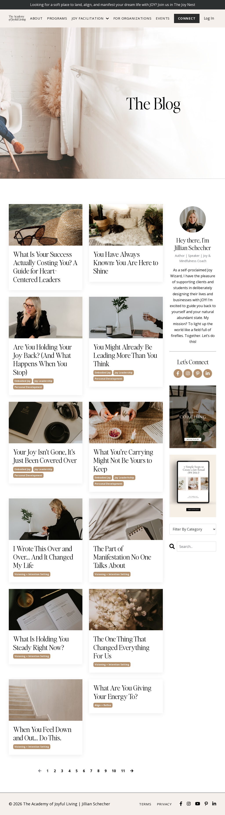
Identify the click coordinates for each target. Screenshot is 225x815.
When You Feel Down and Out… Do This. (42, 733)
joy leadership (43, 380)
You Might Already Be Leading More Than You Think (125, 355)
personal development (28, 387)
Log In (208, 18)
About (36, 18)
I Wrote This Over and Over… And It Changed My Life (43, 557)
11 (123, 770)
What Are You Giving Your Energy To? (122, 692)
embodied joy (23, 380)
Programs (57, 18)
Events (162, 18)
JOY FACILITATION (90, 18)
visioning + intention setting (32, 574)
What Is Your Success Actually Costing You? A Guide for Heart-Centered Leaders (45, 267)
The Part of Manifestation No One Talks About (122, 557)
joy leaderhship (124, 477)
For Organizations (132, 18)
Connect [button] (186, 18)
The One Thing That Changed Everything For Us (121, 647)
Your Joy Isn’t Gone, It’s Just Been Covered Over (45, 456)
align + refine (103, 705)
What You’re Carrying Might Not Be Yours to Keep (123, 460)
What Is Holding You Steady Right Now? (41, 643)
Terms (145, 804)
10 (114, 770)
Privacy (164, 804)
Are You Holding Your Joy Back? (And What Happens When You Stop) (42, 360)
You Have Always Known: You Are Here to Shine (125, 262)
